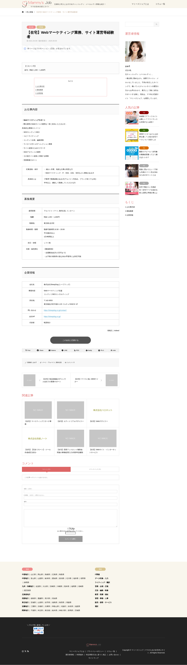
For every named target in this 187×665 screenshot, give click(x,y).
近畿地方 (25, 606)
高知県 (54, 598)
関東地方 (25, 610)
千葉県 (33, 610)
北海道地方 (26, 594)
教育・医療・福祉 (101, 594)
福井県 (75, 578)
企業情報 (39, 93)
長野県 (83, 578)
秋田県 (61, 602)
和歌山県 (55, 606)
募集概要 (39, 90)
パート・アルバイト (48, 362)
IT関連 (41, 27)
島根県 (47, 574)
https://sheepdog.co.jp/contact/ (55, 310)
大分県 (45, 586)
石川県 (68, 578)
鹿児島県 (27, 590)
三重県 (33, 606)
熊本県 (66, 586)
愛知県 (54, 578)
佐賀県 (38, 586)
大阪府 (63, 606)
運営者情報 (69, 655)
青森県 (68, 602)
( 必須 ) (28, 489)
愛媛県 (40, 598)
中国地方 (25, 574)
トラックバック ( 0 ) (95, 469)
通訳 (96, 606)
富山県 (33, 578)
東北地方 (25, 602)
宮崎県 (52, 586)
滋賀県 (77, 606)
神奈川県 (62, 610)
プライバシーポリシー (95, 651)
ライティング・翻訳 (102, 582)
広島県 (54, 574)
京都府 (40, 606)
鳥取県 (61, 574)
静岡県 (26, 582)
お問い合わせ (114, 655)
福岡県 (73, 586)
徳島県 (33, 598)
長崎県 (80, 586)
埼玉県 (40, 610)
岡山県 (40, 574)
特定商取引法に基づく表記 (96, 655)
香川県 (47, 598)
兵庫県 (47, 606)
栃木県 (54, 610)
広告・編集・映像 (101, 590)
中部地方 (25, 578)
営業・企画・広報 (101, 586)
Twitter (25, 651)
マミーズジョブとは (140, 4)
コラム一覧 (160, 4)
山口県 (33, 574)
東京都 (31, 27)
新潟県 (61, 578)
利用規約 (80, 655)
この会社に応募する (70, 340)
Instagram (23, 651)
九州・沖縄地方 (28, 586)
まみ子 (34, 362)
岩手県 (47, 602)
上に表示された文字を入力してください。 (70, 531)
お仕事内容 (39, 86)
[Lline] (64, 350)
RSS (28, 651)
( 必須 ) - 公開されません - (34, 495)
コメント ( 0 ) (46, 469)
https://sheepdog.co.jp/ (52, 316)
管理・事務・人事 (101, 598)
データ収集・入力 (101, 578)
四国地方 (25, 598)
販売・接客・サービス (103, 602)
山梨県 (40, 578)
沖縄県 (59, 586)
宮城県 (33, 602)
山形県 (40, 602)
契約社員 (59, 362)
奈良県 (70, 606)
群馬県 (70, 610)
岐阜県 (47, 578)
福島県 (54, 602)
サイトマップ (93, 658)
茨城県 (77, 610)
